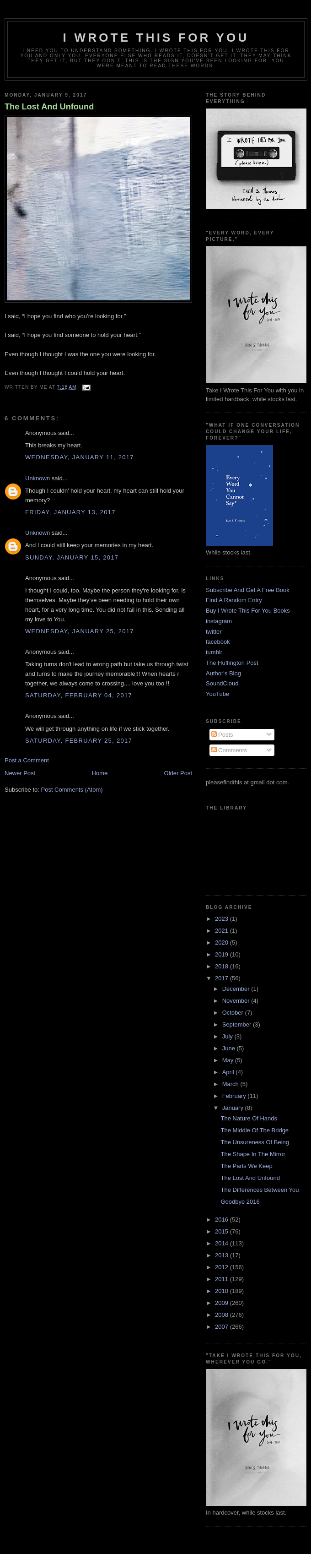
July (228, 1036)
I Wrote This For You (156, 37)
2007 (222, 1326)
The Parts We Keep (246, 1166)
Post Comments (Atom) (72, 789)
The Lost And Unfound (49, 106)
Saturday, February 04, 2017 (78, 695)
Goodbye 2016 (239, 1201)
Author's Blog (223, 673)
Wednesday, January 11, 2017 (79, 457)
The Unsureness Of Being (254, 1142)
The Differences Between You (259, 1189)
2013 (222, 1255)
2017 (222, 978)
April (229, 1072)
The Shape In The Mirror (252, 1154)
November (237, 1000)
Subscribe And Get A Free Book (248, 590)
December (237, 988)
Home (100, 773)
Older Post (178, 773)
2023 (222, 918)
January (233, 1107)
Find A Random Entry (234, 600)
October (233, 1012)
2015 (222, 1231)
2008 (222, 1314)
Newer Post (20, 773)
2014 (222, 1243)
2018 (222, 966)
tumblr (214, 652)
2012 (222, 1267)
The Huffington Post (232, 662)
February (235, 1095)
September (237, 1024)
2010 (222, 1291)
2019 (222, 954)
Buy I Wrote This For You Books (248, 610)
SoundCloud (222, 683)
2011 (222, 1279)
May (228, 1060)
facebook (218, 641)
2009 (222, 1302)
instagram (219, 621)
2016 (222, 1219)
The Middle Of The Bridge (254, 1130)
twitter (214, 631)
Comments (229, 750)
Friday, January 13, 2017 (70, 512)
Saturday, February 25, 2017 (78, 740)
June (229, 1048)
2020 (222, 942)
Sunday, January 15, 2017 (71, 557)
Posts (222, 734)
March (231, 1084)
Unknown (37, 478)
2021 (222, 930)
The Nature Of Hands (248, 1118)
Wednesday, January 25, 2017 (79, 631)
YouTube (217, 693)
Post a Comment (27, 760)
